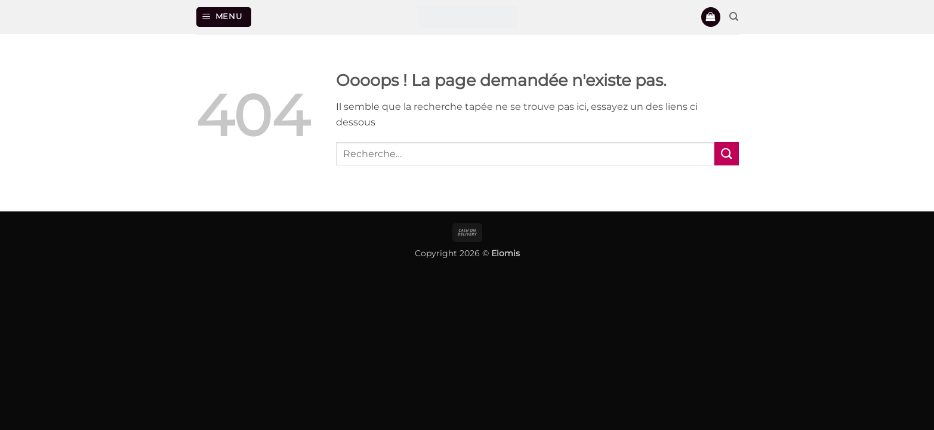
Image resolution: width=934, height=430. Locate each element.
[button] (223, 17)
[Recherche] (733, 16)
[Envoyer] (726, 153)
